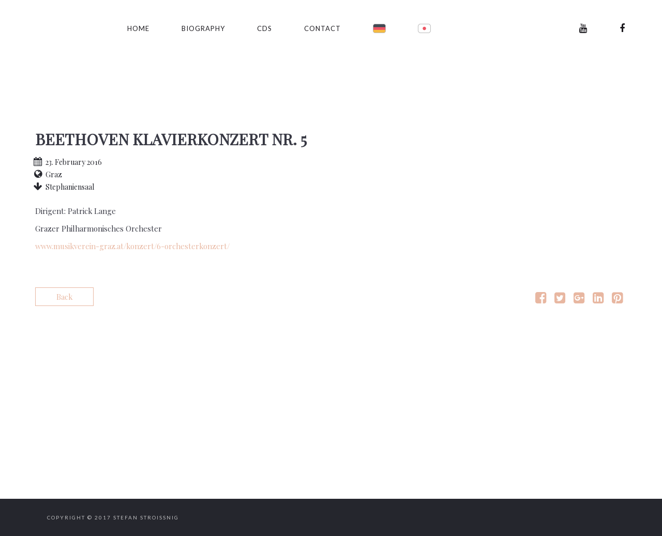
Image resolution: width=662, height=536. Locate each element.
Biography (203, 28)
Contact (322, 28)
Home (138, 28)
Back (64, 297)
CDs (264, 28)
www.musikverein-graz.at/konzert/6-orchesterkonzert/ (132, 246)
